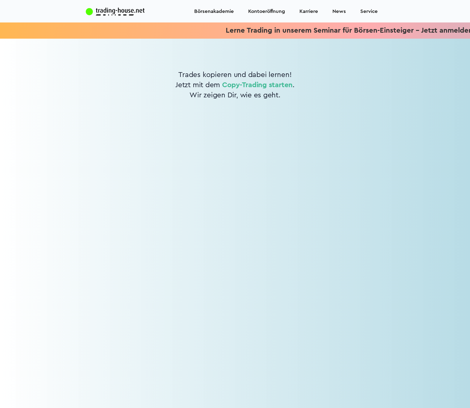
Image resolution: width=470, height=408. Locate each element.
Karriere (308, 11)
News (339, 11)
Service (369, 11)
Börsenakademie (214, 11)
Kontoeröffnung (266, 11)
